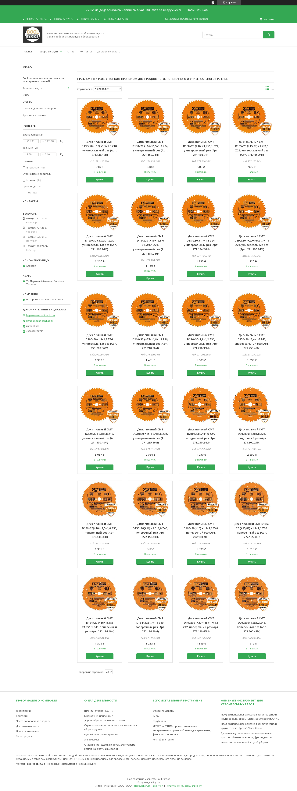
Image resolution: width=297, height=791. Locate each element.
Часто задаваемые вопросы (40, 108)
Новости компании (27, 731)
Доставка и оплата (108, 51)
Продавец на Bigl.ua (149, 782)
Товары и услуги (48, 51)
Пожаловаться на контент (148, 785)
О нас (70, 51)
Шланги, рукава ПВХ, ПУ (98, 710)
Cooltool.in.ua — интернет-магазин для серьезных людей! (44, 79)
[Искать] (268, 34)
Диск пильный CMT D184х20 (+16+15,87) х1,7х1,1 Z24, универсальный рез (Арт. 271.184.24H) (150, 244)
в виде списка (272, 89)
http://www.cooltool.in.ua (40, 315)
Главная (28, 51)
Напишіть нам (197, 10)
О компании (23, 710)
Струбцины (159, 721)
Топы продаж (24, 736)
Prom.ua (165, 779)
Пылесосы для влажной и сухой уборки (244, 742)
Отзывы (28, 101)
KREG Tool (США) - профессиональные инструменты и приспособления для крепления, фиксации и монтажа (182, 730)
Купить (100, 179)
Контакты (86, 51)
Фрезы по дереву (163, 710)
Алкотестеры (92, 739)
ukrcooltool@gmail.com (39, 320)
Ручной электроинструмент (101, 734)
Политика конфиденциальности (184, 785)
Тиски (156, 716)
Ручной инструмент (165, 739)
